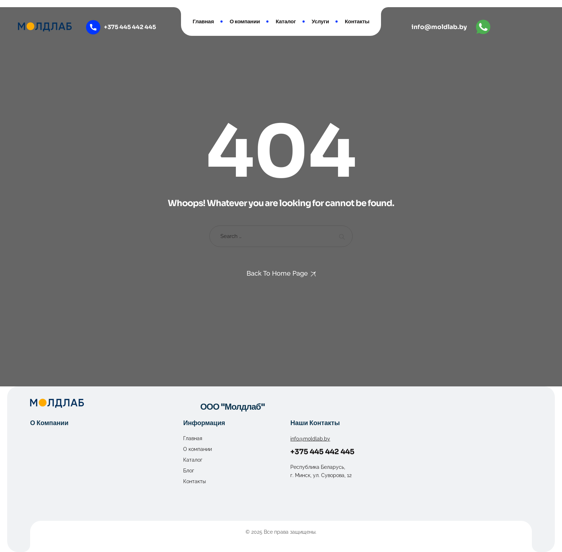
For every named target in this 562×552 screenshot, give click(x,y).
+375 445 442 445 (322, 451)
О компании (245, 21)
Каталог (286, 21)
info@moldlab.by (439, 27)
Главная (203, 21)
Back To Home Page (277, 273)
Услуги (320, 21)
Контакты (357, 21)
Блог (188, 471)
